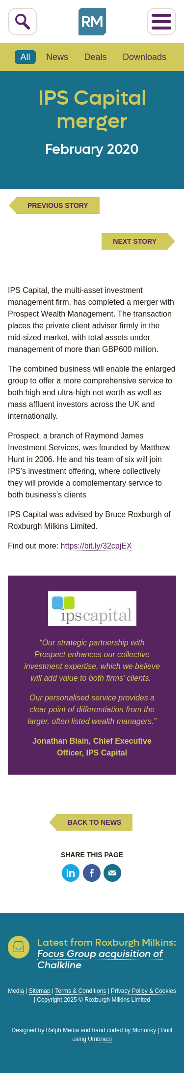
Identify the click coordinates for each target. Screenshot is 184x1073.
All (25, 57)
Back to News (94, 822)
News (57, 57)
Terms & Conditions (80, 990)
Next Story (135, 241)
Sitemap (40, 990)
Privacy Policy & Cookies (143, 990)
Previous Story (57, 205)
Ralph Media (62, 1030)
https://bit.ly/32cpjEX (96, 546)
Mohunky (144, 1030)
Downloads (144, 57)
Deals (95, 57)
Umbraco (100, 1039)
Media (16, 990)
